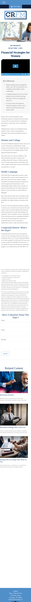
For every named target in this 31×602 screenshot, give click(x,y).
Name (3, 320)
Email (3, 330)
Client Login (15, 6)
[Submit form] (5, 354)
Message (3, 339)
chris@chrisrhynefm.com (15, 599)
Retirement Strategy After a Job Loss (12, 427)
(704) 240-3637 (17, 593)
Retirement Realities (7, 395)
